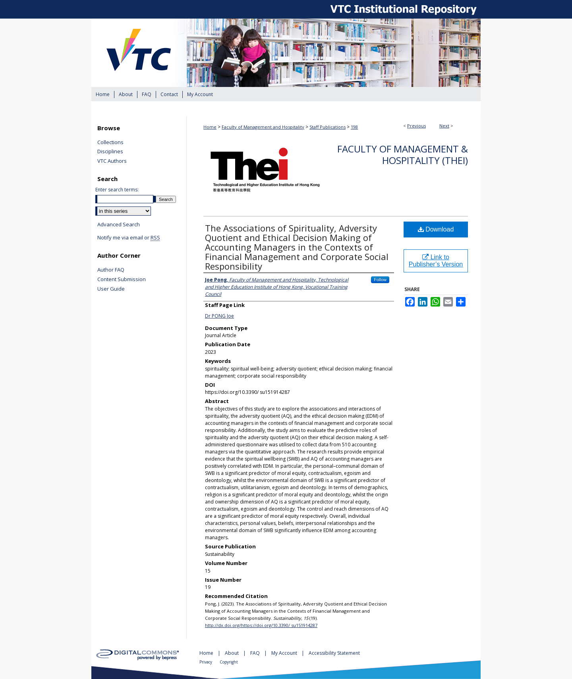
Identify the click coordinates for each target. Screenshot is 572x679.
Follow (380, 279)
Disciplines (110, 152)
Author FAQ (110, 270)
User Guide (111, 289)
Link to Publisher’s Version (436, 261)
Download (436, 229)
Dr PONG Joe (219, 315)
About (232, 653)
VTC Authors (112, 161)
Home (209, 127)
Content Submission (121, 279)
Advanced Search (118, 224)
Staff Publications (327, 127)
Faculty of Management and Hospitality (263, 127)
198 (354, 127)
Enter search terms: (117, 189)
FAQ (255, 653)
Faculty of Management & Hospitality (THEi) (402, 154)
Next (444, 126)
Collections (110, 142)
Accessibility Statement (334, 653)
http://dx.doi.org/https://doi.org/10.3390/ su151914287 (261, 625)
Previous (416, 126)
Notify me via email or (128, 238)
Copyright (229, 662)
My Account (284, 653)
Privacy (206, 662)
